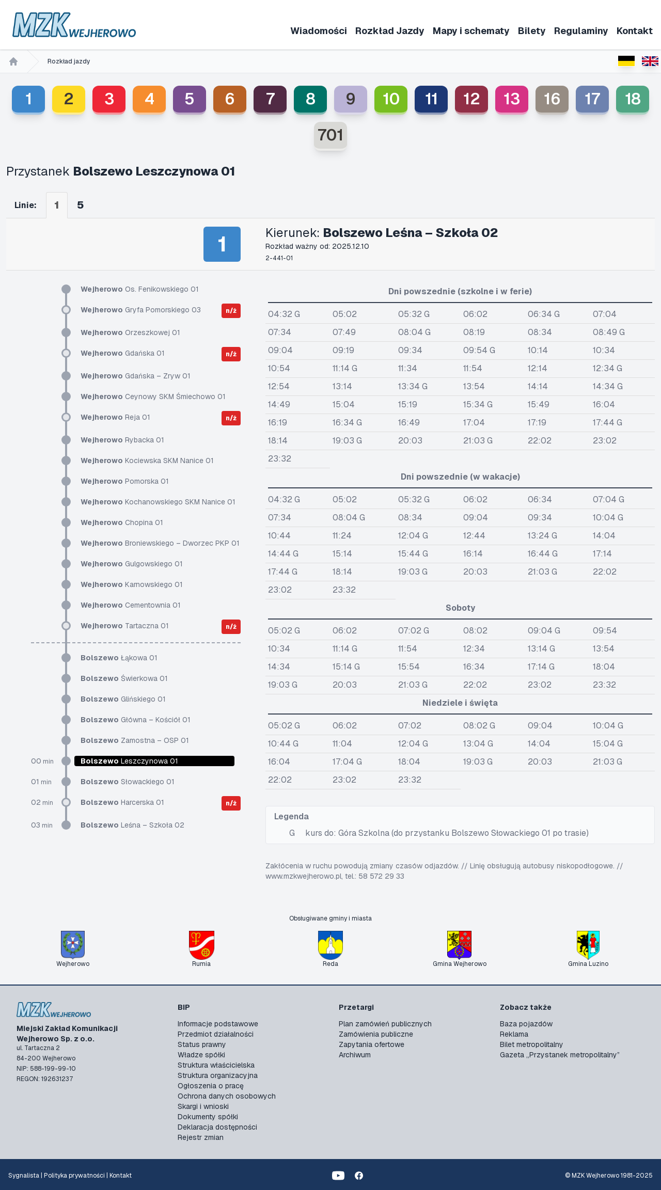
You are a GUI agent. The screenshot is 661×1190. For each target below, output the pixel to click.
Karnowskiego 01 (132, 584)
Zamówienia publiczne (376, 1034)
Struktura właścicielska (216, 1065)
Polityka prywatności (74, 1175)
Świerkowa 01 (124, 678)
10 (391, 99)
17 (592, 99)
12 (471, 99)
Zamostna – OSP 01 (135, 740)
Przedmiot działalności (216, 1034)
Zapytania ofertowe (371, 1044)
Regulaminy (581, 31)
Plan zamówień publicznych (385, 1023)
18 (633, 99)
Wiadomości (318, 31)
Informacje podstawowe (218, 1023)
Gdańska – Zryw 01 (136, 375)
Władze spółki (201, 1054)
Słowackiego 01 (128, 781)
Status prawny (202, 1044)
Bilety (532, 31)
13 (511, 99)
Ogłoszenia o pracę (211, 1085)
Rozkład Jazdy (389, 31)
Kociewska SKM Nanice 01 (147, 460)
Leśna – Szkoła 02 (132, 825)
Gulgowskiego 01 (132, 563)
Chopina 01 (122, 522)
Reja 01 (115, 417)
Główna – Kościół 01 (136, 719)
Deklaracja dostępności (217, 1127)
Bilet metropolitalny (531, 1044)
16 (552, 99)
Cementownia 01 (131, 605)
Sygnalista (23, 1175)
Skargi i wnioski (203, 1106)
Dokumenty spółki (208, 1116)
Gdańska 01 (123, 353)
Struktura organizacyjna (218, 1075)
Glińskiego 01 (123, 699)
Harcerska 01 (122, 802)
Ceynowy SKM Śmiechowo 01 (153, 396)
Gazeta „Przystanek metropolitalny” (560, 1054)
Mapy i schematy (471, 31)
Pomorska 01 (125, 481)
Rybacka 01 (122, 440)
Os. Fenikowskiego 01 (140, 289)
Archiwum (355, 1054)
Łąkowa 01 (119, 657)
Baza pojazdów (526, 1023)
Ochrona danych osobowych (227, 1096)
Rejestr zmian (201, 1137)
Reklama (514, 1034)
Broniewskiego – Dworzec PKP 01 (160, 543)
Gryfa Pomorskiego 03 (141, 309)
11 (431, 99)
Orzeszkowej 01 (130, 332)
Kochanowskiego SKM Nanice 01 (158, 501)
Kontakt (635, 31)
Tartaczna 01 (125, 625)
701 (330, 135)
